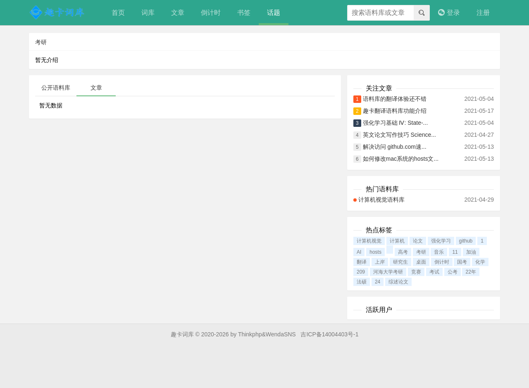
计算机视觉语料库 (381, 199)
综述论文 (398, 282)
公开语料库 (55, 87)
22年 (470, 272)
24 (377, 282)
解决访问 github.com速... (395, 146)
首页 (118, 12)
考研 (421, 252)
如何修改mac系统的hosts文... (401, 158)
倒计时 (211, 12)
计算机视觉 (369, 241)
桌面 (421, 262)
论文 (418, 241)
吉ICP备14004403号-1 (329, 334)
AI (359, 252)
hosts (375, 252)
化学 (480, 262)
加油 (471, 252)
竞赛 (416, 272)
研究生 (400, 262)
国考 (462, 262)
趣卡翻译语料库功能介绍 (395, 110)
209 (361, 272)
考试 (434, 272)
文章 (177, 12)
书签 (243, 12)
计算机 (397, 241)
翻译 (362, 262)
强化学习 (441, 241)
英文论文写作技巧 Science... (399, 134)
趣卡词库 (182, 334)
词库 (148, 12)
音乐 (439, 252)
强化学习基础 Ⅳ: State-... (395, 122)
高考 (403, 252)
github (466, 241)
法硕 (362, 282)
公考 (453, 272)
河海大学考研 (388, 272)
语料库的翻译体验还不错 (395, 98)
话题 (273, 12)
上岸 (380, 262)
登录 (449, 12)
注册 (483, 12)
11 (455, 252)
